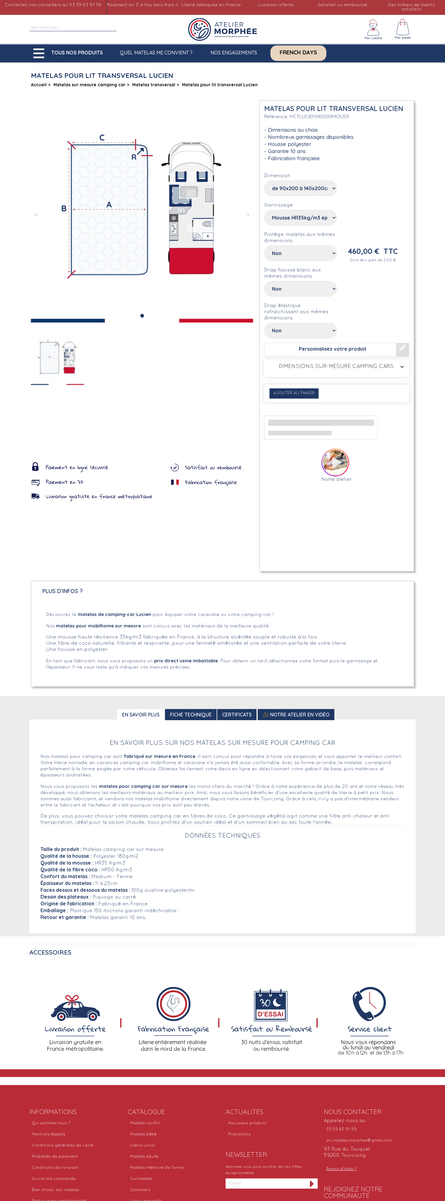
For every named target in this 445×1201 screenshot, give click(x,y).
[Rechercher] (73, 28)
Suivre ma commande (54, 1179)
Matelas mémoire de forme (157, 1168)
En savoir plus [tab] (140, 715)
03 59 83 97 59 (341, 1129)
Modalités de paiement (55, 1157)
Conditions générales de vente (63, 1146)
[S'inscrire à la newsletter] (312, 1183)
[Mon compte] (373, 29)
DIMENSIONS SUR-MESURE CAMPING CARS (336, 367)
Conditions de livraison (55, 1168)
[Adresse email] (266, 1183)
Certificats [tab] (237, 715)
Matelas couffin (145, 1123)
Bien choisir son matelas (55, 1190)
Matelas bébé (143, 1134)
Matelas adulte (144, 1157)
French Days (298, 52)
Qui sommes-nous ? (51, 1123)
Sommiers (140, 1190)
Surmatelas (141, 1179)
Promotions (239, 1134)
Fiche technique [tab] (191, 715)
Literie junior (142, 1146)
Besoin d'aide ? (341, 1169)
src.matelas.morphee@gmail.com (359, 1141)
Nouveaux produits (247, 1123)
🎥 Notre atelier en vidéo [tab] (296, 715)
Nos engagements (233, 52)
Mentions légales (48, 1134)
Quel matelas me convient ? (156, 52)
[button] (69, 53)
